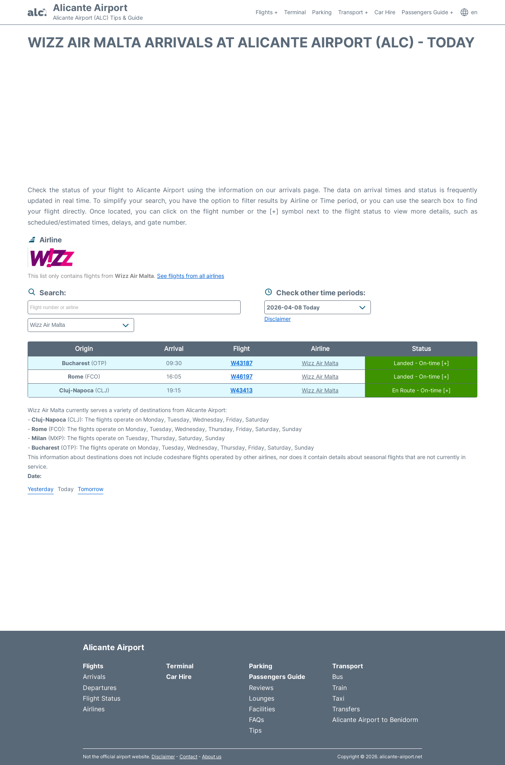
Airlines (94, 709)
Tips (255, 730)
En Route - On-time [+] (421, 390)
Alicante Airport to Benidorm (375, 720)
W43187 (241, 363)
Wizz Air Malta (320, 363)
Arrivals (94, 677)
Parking (322, 12)
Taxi (338, 698)
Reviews (261, 688)
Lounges (261, 698)
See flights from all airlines (190, 275)
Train (339, 688)
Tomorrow (90, 489)
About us (211, 756)
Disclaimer (163, 756)
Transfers (346, 709)
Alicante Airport (90, 8)
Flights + (267, 12)
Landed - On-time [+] (421, 363)
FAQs (256, 720)
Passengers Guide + (427, 12)
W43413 (241, 390)
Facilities (262, 709)
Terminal (295, 12)
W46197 (241, 376)
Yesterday (41, 489)
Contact (188, 756)
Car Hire (384, 12)
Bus (337, 677)
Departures (99, 688)
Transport (347, 666)
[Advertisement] (252, 121)
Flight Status (101, 698)
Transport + (353, 12)
